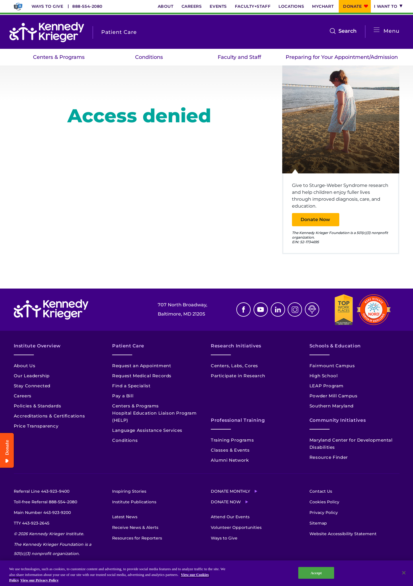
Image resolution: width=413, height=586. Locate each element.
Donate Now (315, 219)
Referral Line (41, 491)
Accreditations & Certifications (49, 416)
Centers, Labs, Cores (234, 365)
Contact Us (320, 491)
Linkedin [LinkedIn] (278, 309)
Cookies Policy (324, 501)
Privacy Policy (323, 512)
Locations (291, 6)
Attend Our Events (230, 516)
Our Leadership (32, 375)
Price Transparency (36, 426)
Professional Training (238, 420)
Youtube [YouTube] (261, 309)
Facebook (243, 309)
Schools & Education (335, 346)
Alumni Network (230, 460)
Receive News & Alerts (135, 527)
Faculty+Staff (252, 6)
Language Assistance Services (147, 430)
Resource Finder (328, 457)
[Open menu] (376, 30)
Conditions (149, 57)
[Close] (404, 572)
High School (323, 375)
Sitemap (318, 523)
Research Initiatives (236, 346)
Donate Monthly (230, 491)
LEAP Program (326, 385)
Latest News (124, 516)
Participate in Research (238, 375)
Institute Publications (134, 501)
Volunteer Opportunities (236, 527)
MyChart (323, 6)
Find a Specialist (131, 385)
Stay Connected (32, 385)
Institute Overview (37, 346)
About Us (25, 365)
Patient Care (128, 346)
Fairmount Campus (332, 365)
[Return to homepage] (46, 32)
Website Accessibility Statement (343, 533)
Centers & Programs (59, 57)
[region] (206, 573)
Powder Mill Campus (333, 396)
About (166, 6)
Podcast (312, 309)
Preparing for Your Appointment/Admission (342, 57)
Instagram (295, 309)
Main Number (42, 512)
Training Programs (232, 440)
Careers (192, 6)
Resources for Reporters (137, 538)
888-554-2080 (87, 6)
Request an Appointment (141, 365)
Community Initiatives (337, 420)
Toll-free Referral (45, 501)
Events (218, 6)
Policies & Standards (37, 406)
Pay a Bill (122, 396)
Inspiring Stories (129, 491)
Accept (316, 572)
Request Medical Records (142, 375)
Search (347, 31)
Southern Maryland (331, 406)
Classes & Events (230, 450)
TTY (31, 523)
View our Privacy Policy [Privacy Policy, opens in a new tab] (39, 580)
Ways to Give (47, 6)
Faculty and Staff (239, 57)
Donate (352, 6)
